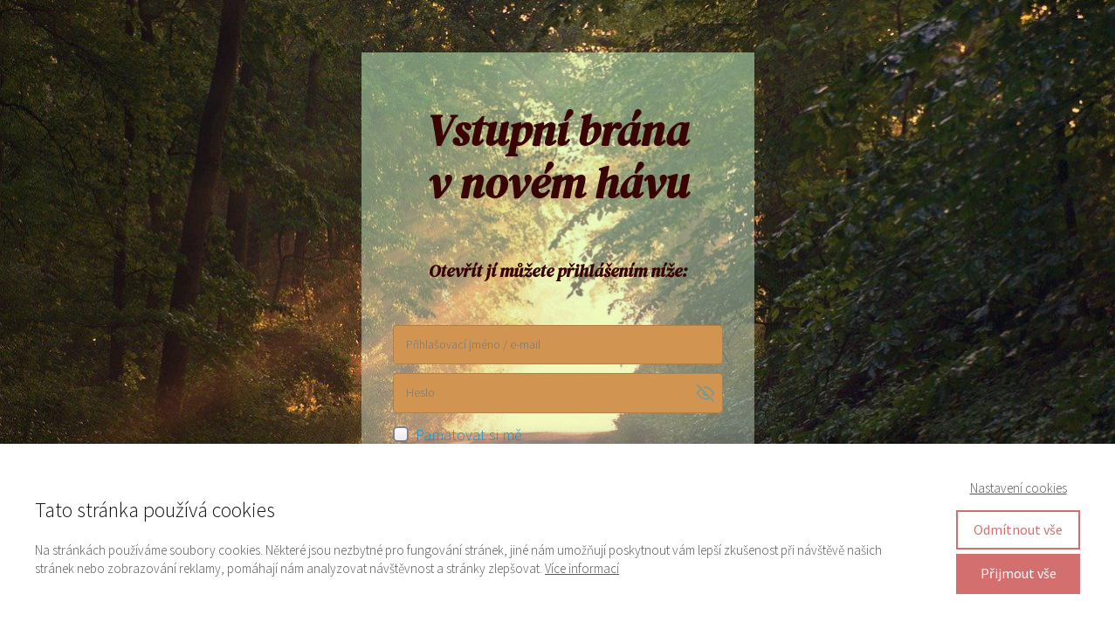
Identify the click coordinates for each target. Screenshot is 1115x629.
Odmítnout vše (1018, 529)
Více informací (582, 568)
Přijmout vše (1018, 573)
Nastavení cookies (1018, 488)
